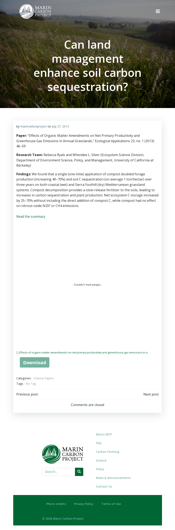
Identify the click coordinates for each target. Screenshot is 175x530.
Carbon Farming (107, 451)
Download (34, 362)
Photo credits (56, 502)
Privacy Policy (83, 502)
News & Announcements (112, 477)
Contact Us (104, 486)
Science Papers (43, 378)
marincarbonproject (33, 126)
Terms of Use (111, 502)
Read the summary (30, 216)
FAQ (98, 442)
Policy (100, 468)
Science (101, 459)
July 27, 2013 (60, 126)
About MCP (104, 433)
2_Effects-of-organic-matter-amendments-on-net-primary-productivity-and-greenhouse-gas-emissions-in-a (82, 352)
